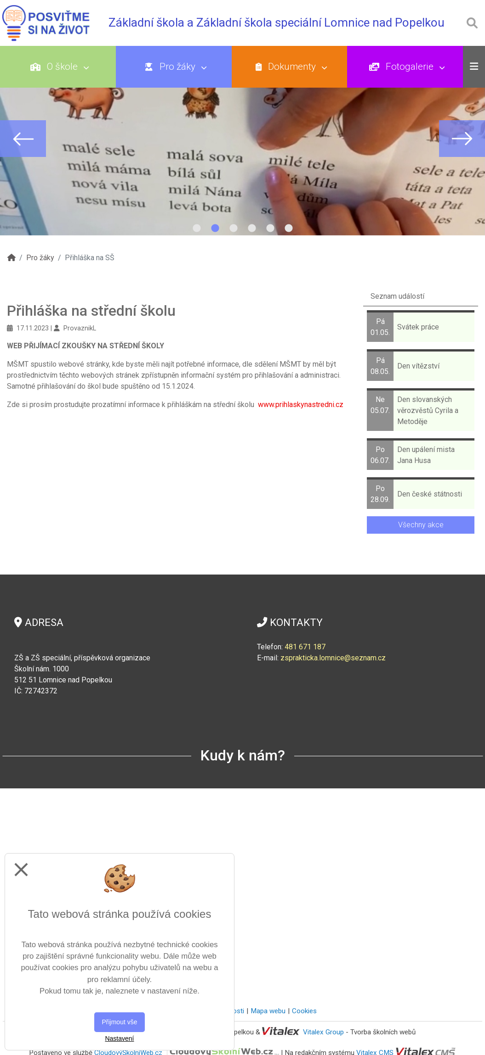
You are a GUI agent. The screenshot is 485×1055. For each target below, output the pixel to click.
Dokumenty (291, 66)
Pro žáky (175, 66)
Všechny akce (421, 524)
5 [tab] (270, 228)
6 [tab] (288, 228)
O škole (59, 66)
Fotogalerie (407, 66)
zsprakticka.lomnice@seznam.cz (333, 657)
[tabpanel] (242, 138)
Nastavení (119, 1038)
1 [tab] (196, 228)
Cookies (304, 1011)
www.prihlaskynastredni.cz (300, 404)
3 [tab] (233, 228)
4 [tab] (252, 228)
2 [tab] (215, 228)
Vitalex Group (323, 1032)
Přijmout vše (119, 1022)
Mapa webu (268, 1011)
